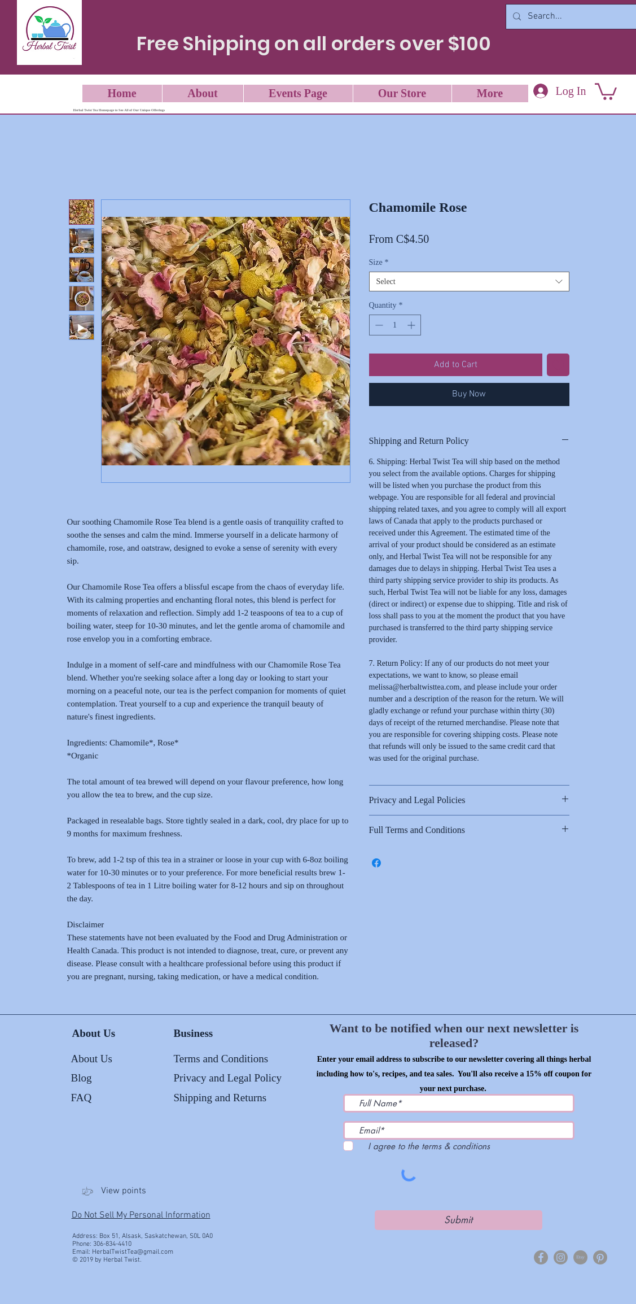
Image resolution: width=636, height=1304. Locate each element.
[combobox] (469, 281)
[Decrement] (378, 325)
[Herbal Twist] (541, 1257)
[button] (606, 90)
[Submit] (458, 1220)
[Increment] (412, 325)
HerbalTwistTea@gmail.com (132, 1252)
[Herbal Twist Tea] (561, 1257)
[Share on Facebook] (376, 863)
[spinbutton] (395, 325)
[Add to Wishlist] (558, 365)
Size (379, 262)
